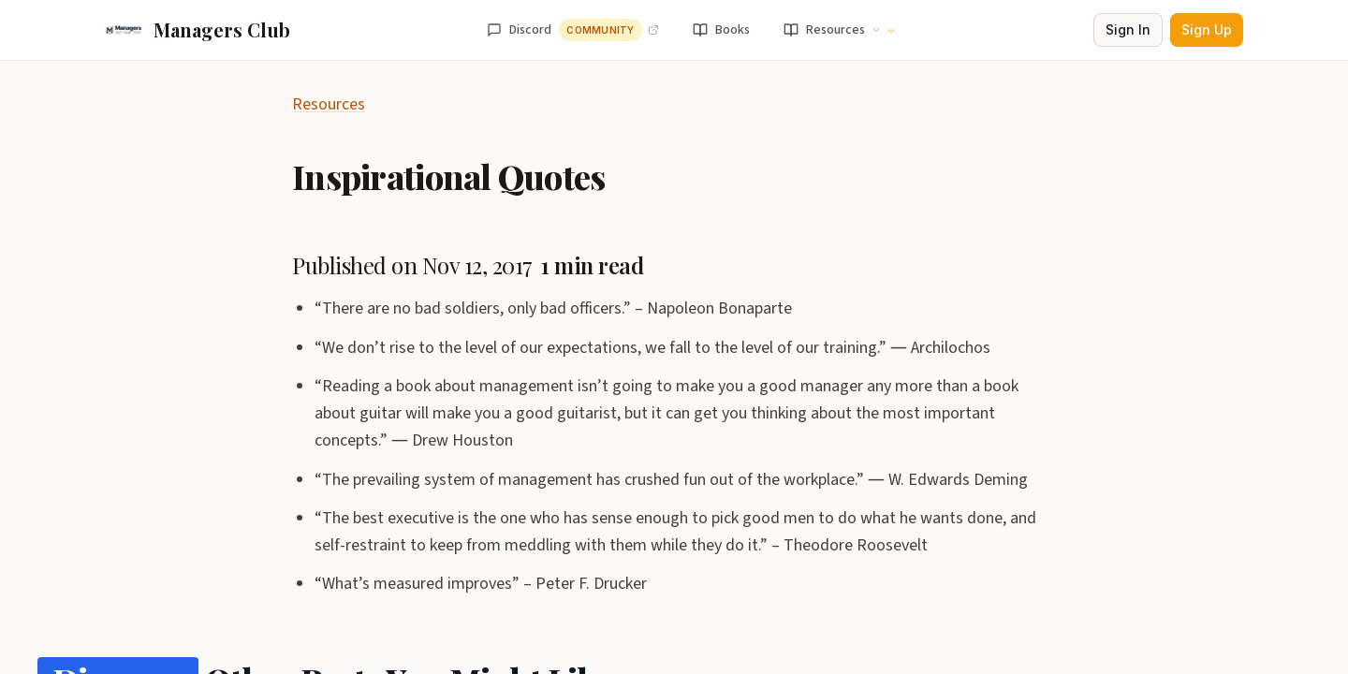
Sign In (1128, 29)
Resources (328, 104)
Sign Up (1206, 29)
